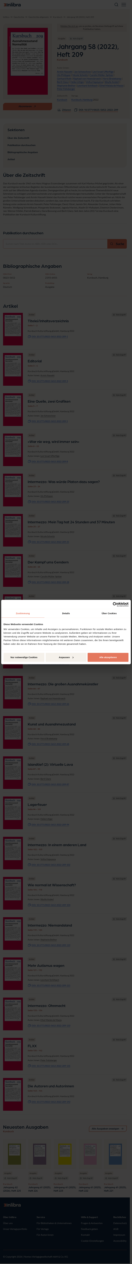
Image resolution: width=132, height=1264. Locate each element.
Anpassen (66, 657)
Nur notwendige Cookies (24, 657)
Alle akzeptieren (108, 657)
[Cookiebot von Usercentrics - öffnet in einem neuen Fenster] (115, 604)
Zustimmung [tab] (23, 613)
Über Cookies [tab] (109, 613)
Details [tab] (66, 613)
